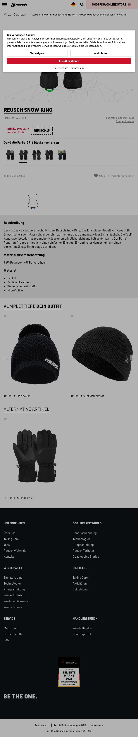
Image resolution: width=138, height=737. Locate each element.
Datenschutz (61, 67)
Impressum (77, 67)
